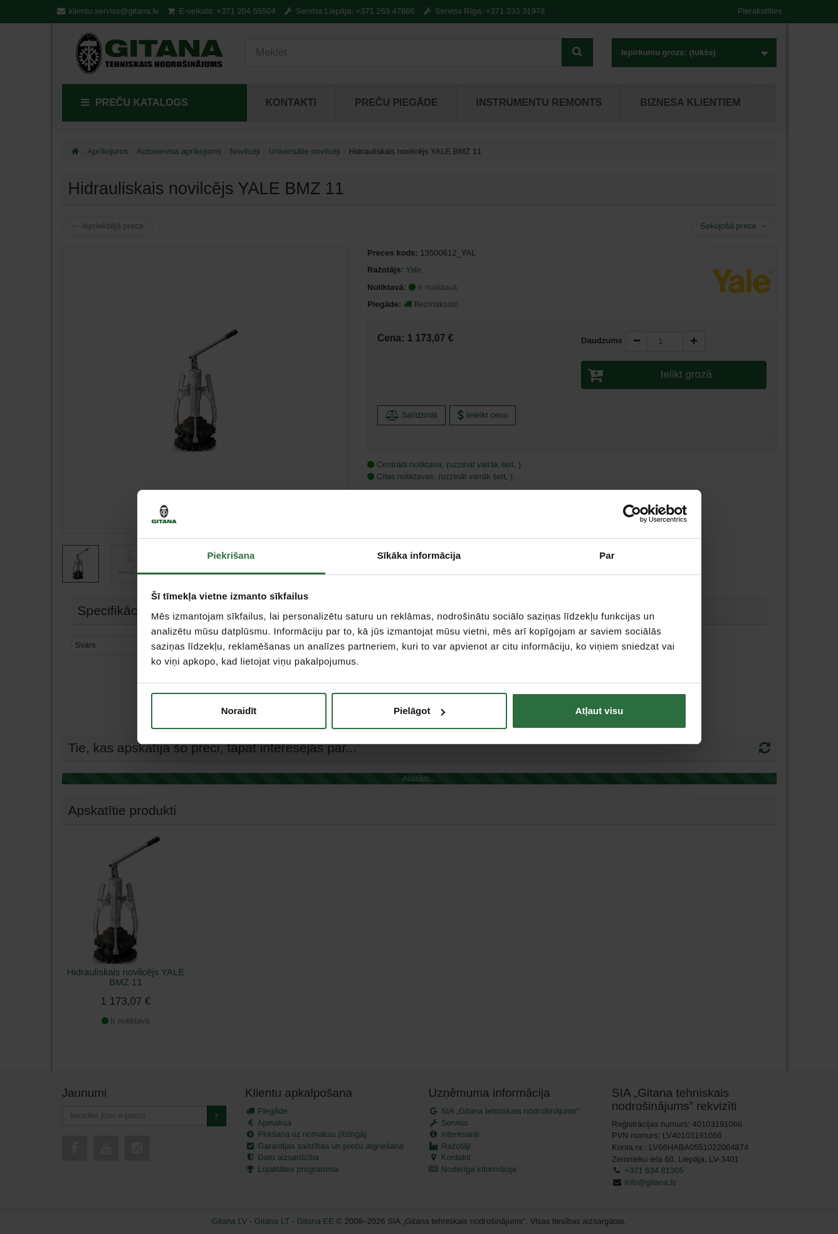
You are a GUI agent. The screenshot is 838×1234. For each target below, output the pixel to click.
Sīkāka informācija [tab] (419, 555)
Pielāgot (419, 710)
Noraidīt (239, 710)
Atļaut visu (599, 710)
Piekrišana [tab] (230, 555)
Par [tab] (607, 555)
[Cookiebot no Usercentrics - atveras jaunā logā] (632, 514)
